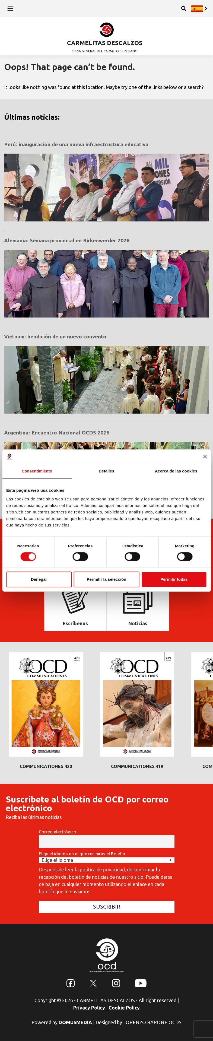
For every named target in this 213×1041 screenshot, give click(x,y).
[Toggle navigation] (10, 8)
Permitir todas (174, 579)
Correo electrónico (57, 832)
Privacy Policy (89, 1008)
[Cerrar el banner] (205, 456)
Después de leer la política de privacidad (82, 869)
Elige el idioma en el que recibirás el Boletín (82, 853)
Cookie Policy (124, 1008)
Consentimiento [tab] (37, 471)
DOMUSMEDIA (75, 1022)
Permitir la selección (106, 579)
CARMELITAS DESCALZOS (104, 42)
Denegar (39, 579)
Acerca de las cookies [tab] (176, 471)
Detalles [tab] (106, 471)
